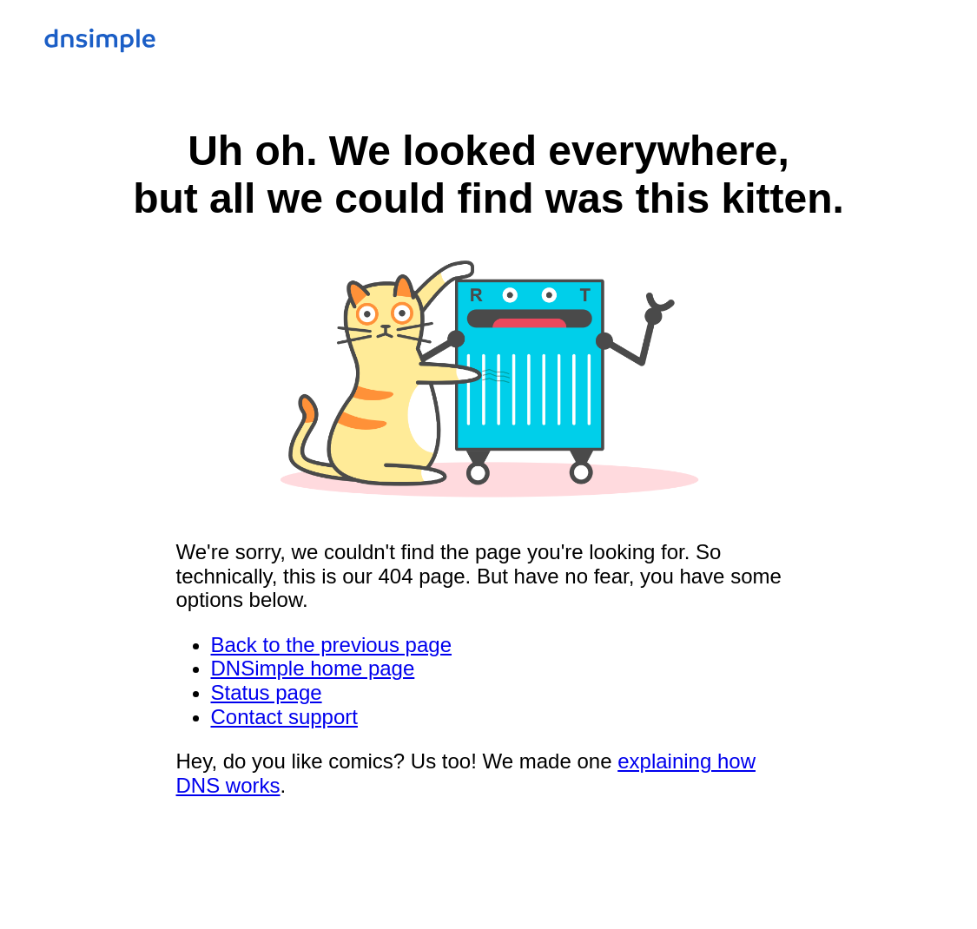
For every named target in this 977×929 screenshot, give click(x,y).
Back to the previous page (331, 644)
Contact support (284, 716)
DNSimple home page (313, 668)
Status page (266, 692)
